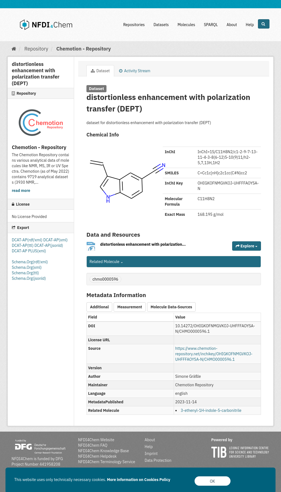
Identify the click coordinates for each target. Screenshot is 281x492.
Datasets (161, 24)
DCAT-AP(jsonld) (48, 245)
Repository (36, 49)
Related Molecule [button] (106, 261)
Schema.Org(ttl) (25, 272)
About (232, 24)
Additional (99, 306)
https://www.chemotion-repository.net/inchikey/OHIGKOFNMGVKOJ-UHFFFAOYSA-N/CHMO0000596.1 (213, 354)
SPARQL (211, 24)
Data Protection (158, 460)
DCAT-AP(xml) (55, 239)
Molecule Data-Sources (171, 306)
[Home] (14, 49)
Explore (246, 246)
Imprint (151, 453)
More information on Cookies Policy (138, 479)
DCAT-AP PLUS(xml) (29, 250)
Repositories (134, 24)
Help (250, 24)
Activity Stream (134, 70)
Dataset (100, 70)
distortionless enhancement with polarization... (143, 244)
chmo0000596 (105, 279)
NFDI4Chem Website (96, 439)
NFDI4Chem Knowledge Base (103, 450)
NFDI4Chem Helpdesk (97, 456)
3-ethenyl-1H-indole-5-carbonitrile (211, 410)
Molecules (186, 24)
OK (212, 481)
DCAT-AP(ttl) (23, 245)
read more (21, 190)
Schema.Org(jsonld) (29, 278)
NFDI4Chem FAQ (93, 445)
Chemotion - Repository (83, 49)
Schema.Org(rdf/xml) (30, 261)
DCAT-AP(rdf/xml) (27, 239)
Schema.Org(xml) (27, 267)
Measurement (129, 306)
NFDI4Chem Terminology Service (106, 461)
